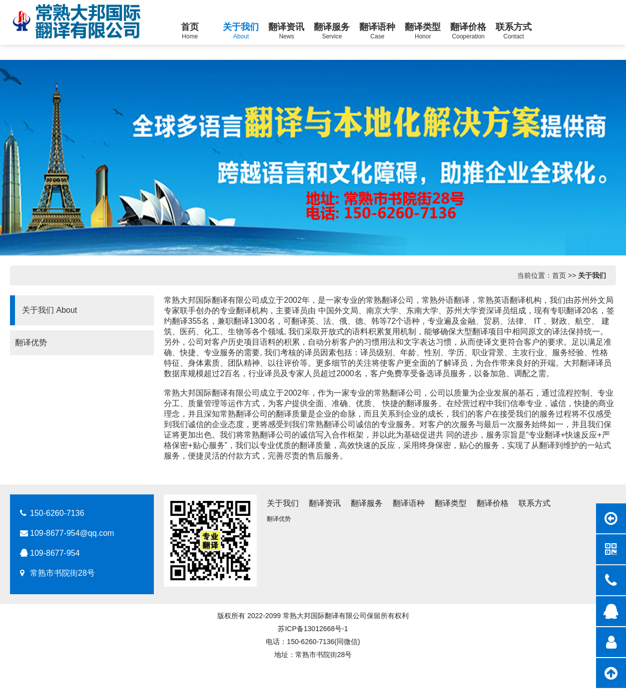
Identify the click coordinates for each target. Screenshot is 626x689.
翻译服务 (367, 503)
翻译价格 (493, 503)
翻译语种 (409, 503)
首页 (559, 275)
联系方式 (535, 503)
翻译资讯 (325, 503)
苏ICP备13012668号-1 (313, 629)
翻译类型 (451, 503)
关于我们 (592, 275)
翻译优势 (27, 342)
